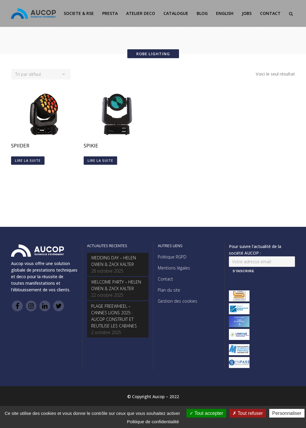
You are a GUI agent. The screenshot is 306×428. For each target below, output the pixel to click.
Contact (165, 279)
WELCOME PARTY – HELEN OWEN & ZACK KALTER (116, 285)
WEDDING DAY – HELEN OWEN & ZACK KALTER (113, 261)
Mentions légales (174, 268)
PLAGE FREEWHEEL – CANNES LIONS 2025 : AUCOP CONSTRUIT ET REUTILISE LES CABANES (114, 316)
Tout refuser (247, 413)
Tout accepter (206, 413)
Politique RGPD (172, 257)
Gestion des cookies (177, 301)
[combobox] (41, 74)
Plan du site (169, 290)
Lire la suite (28, 160)
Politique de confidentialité (153, 421)
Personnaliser (287, 413)
